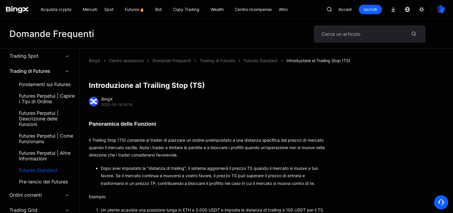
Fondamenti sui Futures (45, 84)
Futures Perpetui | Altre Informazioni (45, 156)
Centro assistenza (126, 60)
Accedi (345, 9)
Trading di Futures (39, 71)
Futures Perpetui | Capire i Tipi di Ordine (47, 98)
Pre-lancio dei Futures (43, 182)
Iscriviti (370, 9)
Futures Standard (38, 170)
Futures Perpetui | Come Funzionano (46, 138)
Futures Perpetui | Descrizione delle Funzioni (38, 118)
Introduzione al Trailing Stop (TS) (318, 60)
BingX (94, 60)
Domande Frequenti (172, 60)
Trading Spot (39, 56)
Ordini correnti (39, 195)
